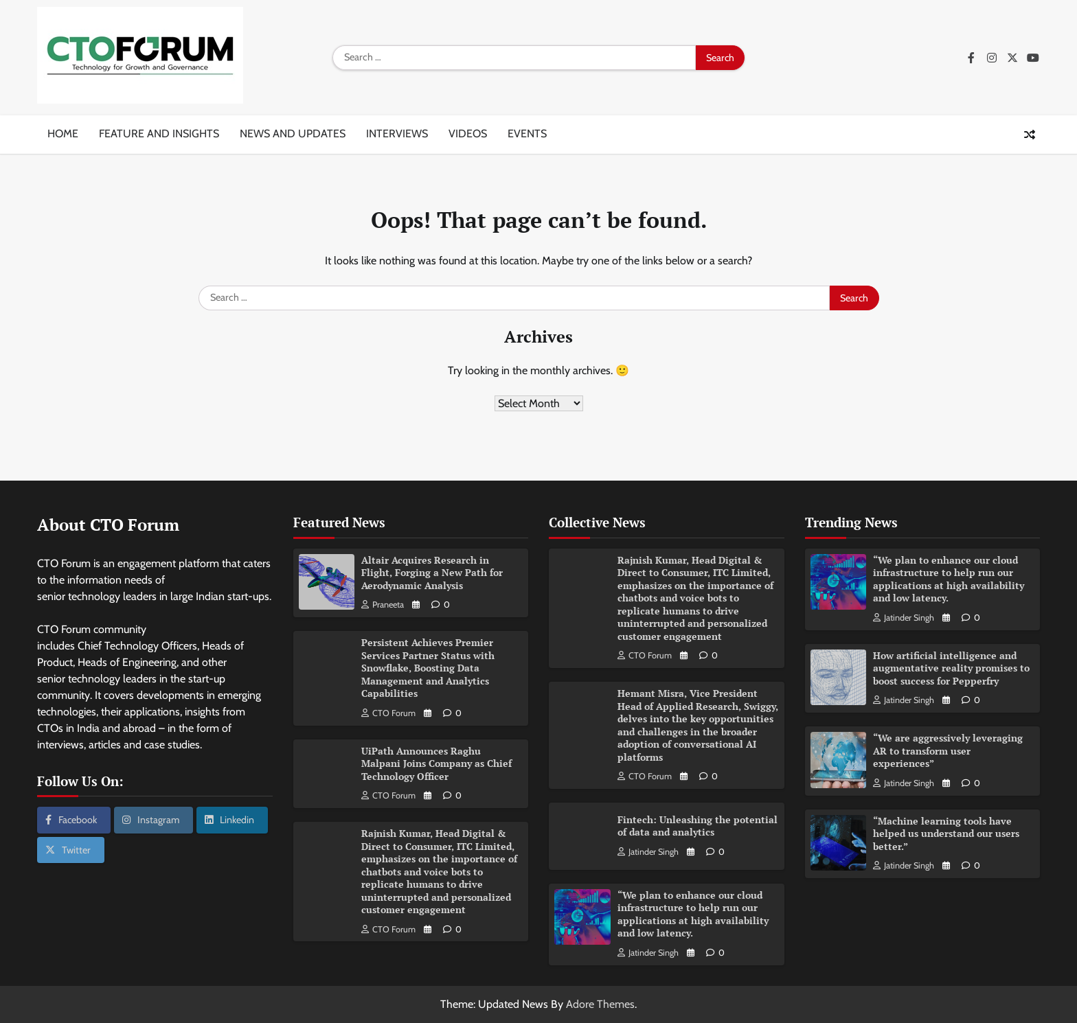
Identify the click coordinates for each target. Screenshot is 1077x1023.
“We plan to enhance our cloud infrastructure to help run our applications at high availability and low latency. (693, 914)
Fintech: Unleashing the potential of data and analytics (697, 826)
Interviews (397, 133)
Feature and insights (159, 133)
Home (62, 133)
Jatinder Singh (648, 852)
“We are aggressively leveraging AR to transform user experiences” (948, 750)
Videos (468, 133)
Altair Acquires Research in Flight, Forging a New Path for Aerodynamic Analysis (432, 572)
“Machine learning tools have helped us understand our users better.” (946, 833)
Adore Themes (600, 1004)
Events (527, 133)
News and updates (292, 133)
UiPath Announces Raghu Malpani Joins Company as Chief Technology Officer (436, 763)
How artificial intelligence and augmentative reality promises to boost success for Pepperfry (951, 668)
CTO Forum (388, 713)
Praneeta (382, 604)
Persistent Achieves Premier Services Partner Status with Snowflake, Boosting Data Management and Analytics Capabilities (428, 668)
